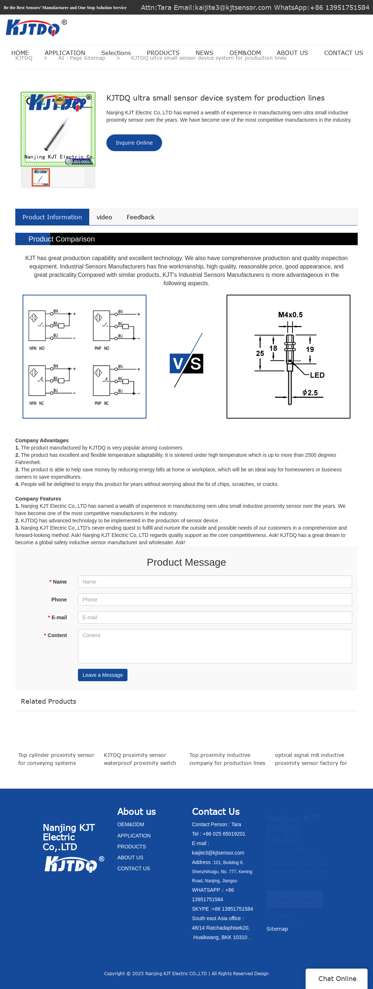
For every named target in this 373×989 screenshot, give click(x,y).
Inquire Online (134, 143)
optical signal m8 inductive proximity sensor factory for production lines (311, 764)
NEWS (204, 53)
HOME (20, 53)
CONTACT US (343, 53)
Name (58, 582)
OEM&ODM (245, 53)
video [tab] (104, 217)
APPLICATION (65, 53)
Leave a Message (103, 675)
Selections (116, 53)
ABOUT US (292, 53)
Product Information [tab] (52, 217)
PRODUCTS (163, 53)
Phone (59, 600)
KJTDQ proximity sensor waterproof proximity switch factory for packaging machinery (140, 764)
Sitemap (277, 929)
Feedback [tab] (140, 217)
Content (55, 635)
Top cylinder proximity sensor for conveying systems (56, 763)
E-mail (57, 617)
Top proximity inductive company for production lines (227, 763)
